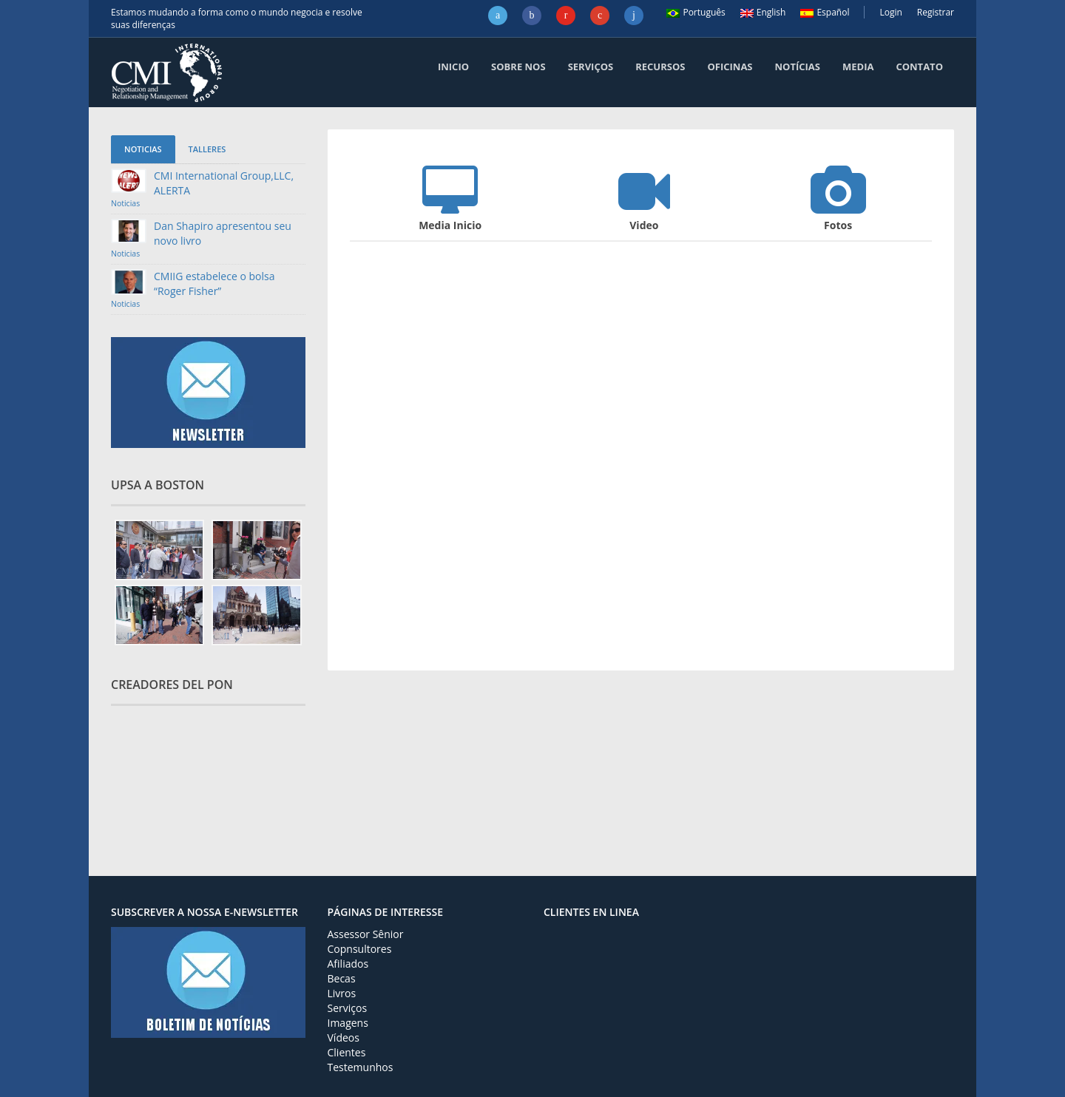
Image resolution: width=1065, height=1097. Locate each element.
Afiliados (348, 964)
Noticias (143, 148)
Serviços (348, 1008)
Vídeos (343, 1037)
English (763, 12)
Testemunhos (360, 1067)
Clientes (347, 1052)
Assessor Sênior (366, 934)
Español (824, 12)
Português (695, 12)
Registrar (935, 12)
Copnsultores (360, 949)
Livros (342, 993)
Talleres (207, 148)
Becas (342, 978)
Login (890, 12)
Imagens (348, 1023)
